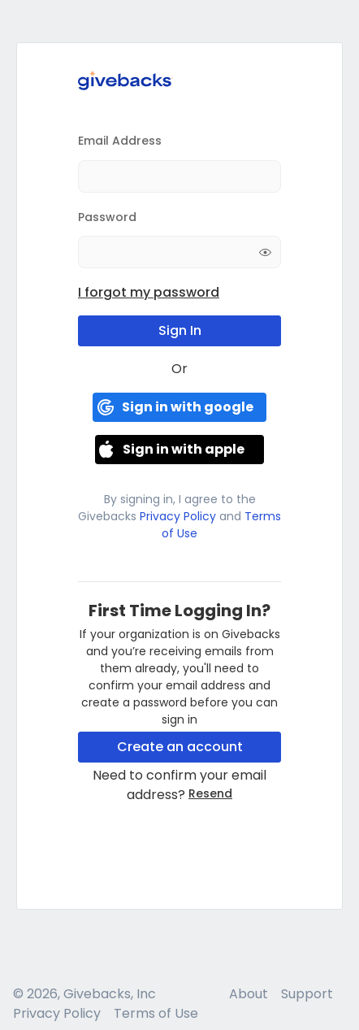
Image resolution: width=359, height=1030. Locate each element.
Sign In (179, 330)
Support (307, 993)
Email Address (120, 141)
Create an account (180, 746)
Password (107, 217)
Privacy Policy (177, 516)
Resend (210, 793)
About (248, 993)
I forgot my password (148, 292)
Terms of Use (156, 1013)
